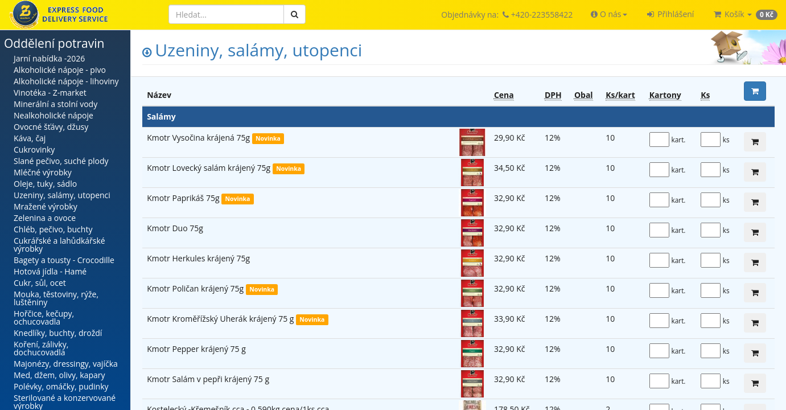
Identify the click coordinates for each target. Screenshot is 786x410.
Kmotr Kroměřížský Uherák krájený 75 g (221, 318)
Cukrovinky (34, 149)
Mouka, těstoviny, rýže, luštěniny (56, 298)
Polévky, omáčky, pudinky (61, 386)
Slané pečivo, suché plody (61, 160)
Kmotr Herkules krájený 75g (198, 258)
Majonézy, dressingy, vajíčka (66, 363)
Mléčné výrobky (43, 172)
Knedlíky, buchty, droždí (58, 332)
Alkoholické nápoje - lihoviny (66, 81)
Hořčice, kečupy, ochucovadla (44, 317)
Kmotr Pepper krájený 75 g (196, 348)
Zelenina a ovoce (45, 217)
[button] (608, 14)
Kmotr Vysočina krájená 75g (199, 137)
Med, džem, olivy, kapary (59, 375)
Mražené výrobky (45, 206)
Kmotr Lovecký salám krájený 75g (210, 167)
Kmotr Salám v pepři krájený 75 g (208, 379)
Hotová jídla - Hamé (50, 271)
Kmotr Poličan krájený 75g (196, 288)
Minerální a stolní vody (55, 104)
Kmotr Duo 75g (175, 228)
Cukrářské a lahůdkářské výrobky (59, 244)
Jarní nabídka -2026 (49, 58)
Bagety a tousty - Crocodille (64, 260)
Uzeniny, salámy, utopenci (62, 195)
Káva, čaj (30, 138)
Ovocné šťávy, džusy (51, 126)
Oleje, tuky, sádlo (45, 183)
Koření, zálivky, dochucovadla (41, 348)
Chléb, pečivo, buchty (53, 229)
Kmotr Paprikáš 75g (184, 197)
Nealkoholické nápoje (53, 115)
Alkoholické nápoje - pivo (60, 69)
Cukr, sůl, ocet (40, 282)
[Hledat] (226, 14)
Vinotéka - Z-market (50, 92)
